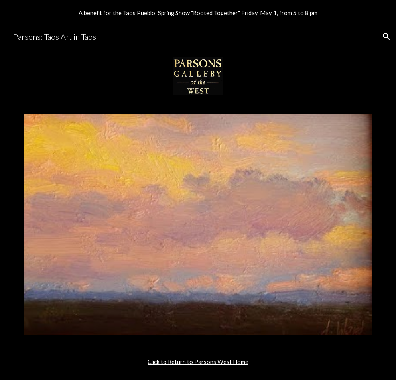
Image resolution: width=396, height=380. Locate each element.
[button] (386, 36)
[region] (198, 13)
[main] (198, 362)
